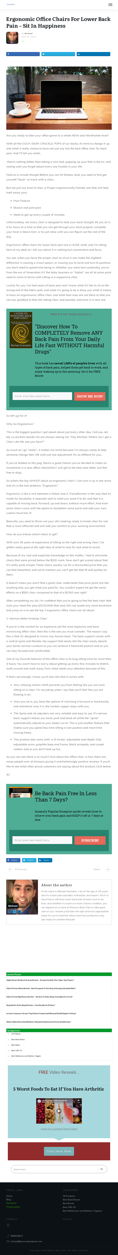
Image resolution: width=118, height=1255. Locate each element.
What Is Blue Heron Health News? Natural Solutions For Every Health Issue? (38, 1022)
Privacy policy (13, 1206)
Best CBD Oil (16, 1050)
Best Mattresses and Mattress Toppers (26, 1056)
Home (9, 1196)
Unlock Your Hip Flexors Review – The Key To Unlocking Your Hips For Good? (39, 996)
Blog (8, 1199)
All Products (16, 1034)
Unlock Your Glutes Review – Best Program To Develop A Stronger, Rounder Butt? (41, 988)
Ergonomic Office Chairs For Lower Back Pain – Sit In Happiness (58, 22)
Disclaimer (11, 1203)
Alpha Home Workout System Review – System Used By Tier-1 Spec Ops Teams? (40, 980)
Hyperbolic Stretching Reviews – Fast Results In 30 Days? (30, 1005)
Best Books (15, 1045)
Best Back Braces (18, 1039)
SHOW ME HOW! (90, 396)
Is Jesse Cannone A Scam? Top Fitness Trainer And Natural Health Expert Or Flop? (41, 1013)
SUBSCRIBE (90, 840)
